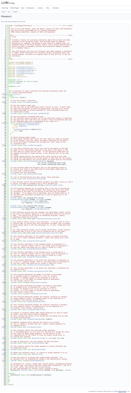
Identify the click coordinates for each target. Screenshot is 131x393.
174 (4, 301)
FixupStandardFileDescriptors (47, 219)
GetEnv (47, 185)
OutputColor (37, 338)
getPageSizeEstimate (30, 123)
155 (4, 271)
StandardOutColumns (37, 282)
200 (4, 343)
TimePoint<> (41, 161)
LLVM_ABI (13, 102)
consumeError (18, 129)
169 (4, 293)
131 (4, 233)
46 (4, 97)
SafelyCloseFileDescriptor (46, 233)
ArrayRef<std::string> (29, 201)
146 (4, 257)
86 (4, 161)
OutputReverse (38, 349)
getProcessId (31, 102)
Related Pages (14, 8)
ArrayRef (34, 81)
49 (4, 102)
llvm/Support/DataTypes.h (26, 70)
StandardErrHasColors (35, 309)
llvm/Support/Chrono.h (25, 67)
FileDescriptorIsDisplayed (37, 265)
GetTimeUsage (32, 161)
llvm (9, 11)
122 (4, 219)
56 (4, 113)
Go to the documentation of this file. (13, 22)
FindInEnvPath (15, 199)
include (3, 11)
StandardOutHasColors (35, 301)
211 (4, 360)
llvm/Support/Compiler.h (26, 69)
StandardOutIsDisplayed (36, 249)
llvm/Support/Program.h (25, 73)
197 (4, 338)
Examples (56, 8)
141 (4, 249)
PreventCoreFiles (33, 174)
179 (4, 309)
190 (4, 327)
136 (4, 241)
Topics (22, 8)
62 (4, 123)
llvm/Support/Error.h (25, 72)
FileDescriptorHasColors (36, 271)
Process (16, 94)
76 (4, 145)
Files (48, 8)
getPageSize (42, 113)
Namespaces (31, 8)
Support (15, 11)
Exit (39, 370)
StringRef (17, 83)
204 (4, 349)
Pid (16, 97)
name (59, 185)
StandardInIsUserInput (35, 241)
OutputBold (37, 343)
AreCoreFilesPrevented (35, 179)
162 (4, 282)
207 (4, 354)
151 (4, 265)
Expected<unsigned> (30, 113)
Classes (41, 8)
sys (18, 86)
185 (4, 319)
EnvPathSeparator (41, 203)
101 (4, 185)
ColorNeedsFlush (33, 327)
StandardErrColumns (37, 293)
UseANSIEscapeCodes (34, 319)
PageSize (22, 124)
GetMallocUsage (34, 145)
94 (4, 174)
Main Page (5, 8)
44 (4, 94)
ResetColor (37, 354)
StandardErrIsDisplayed (36, 257)
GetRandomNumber (36, 360)
